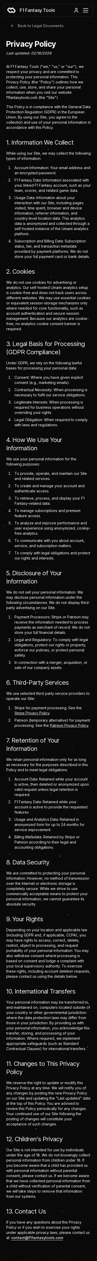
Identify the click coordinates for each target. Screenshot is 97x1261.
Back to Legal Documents (37, 25)
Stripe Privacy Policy (31, 713)
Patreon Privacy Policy (69, 725)
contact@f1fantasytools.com (37, 1237)
